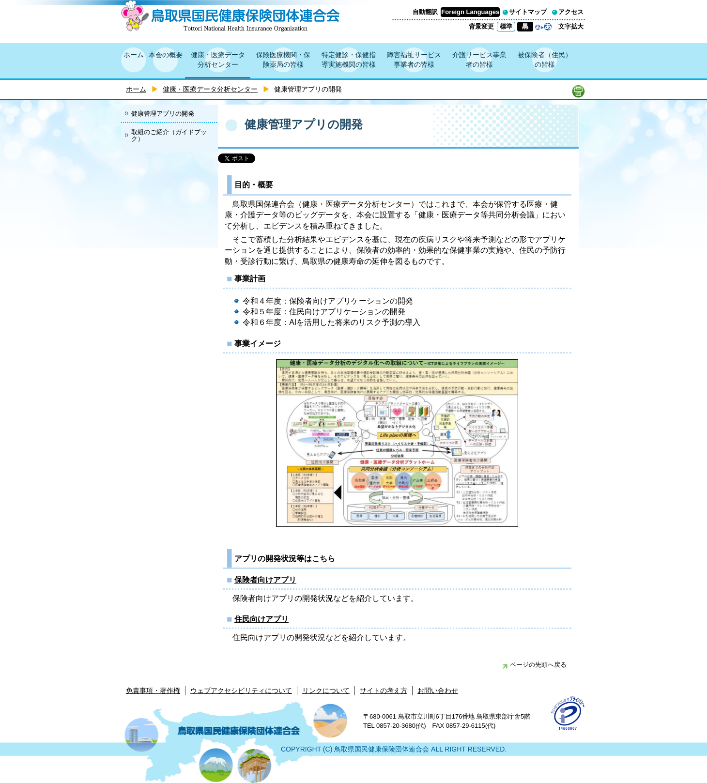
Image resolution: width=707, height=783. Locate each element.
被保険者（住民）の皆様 (545, 59)
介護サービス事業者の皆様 (479, 59)
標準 (506, 26)
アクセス (571, 11)
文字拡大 (571, 26)
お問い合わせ (437, 690)
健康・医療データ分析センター (218, 59)
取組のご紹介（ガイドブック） (169, 135)
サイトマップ (528, 11)
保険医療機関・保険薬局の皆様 (283, 59)
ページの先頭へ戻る (534, 664)
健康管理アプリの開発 (162, 113)
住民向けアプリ (261, 619)
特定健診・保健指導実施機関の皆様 (349, 59)
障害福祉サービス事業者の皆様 (414, 59)
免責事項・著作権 (153, 690)
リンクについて (326, 690)
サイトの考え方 (383, 690)
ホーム (133, 55)
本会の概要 (166, 55)
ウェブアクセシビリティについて (241, 690)
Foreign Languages (470, 11)
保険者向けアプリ (265, 580)
